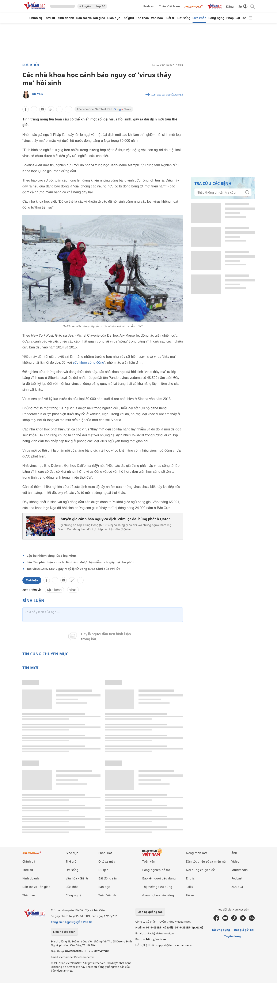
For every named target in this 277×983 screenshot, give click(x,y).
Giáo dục (113, 17)
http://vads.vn (156, 939)
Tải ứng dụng (221, 930)
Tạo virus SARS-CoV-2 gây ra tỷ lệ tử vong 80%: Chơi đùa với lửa (73, 569)
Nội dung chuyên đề (200, 870)
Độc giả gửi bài (244, 930)
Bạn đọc (104, 887)
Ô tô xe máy (106, 861)
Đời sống (183, 17)
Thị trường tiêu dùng (157, 887)
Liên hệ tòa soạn (64, 932)
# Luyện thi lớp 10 (92, 6)
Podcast (149, 6)
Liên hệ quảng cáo (150, 912)
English (191, 878)
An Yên (37, 94)
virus (72, 590)
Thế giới (128, 17)
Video (235, 861)
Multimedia (239, 870)
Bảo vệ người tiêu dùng (159, 878)
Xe (244, 17)
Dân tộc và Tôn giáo (90, 17)
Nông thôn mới (197, 853)
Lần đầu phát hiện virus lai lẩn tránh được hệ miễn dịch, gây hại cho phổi (80, 562)
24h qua (237, 887)
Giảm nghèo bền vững (158, 895)
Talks (189, 887)
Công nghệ (216, 17)
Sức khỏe (199, 17)
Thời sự (49, 17)
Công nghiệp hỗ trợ (156, 870)
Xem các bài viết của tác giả (167, 94)
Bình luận (32, 580)
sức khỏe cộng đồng (88, 362)
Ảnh (234, 853)
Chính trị (35, 17)
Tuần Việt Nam (169, 6)
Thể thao (142, 17)
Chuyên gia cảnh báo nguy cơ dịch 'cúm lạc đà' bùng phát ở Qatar (114, 519)
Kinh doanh (65, 17)
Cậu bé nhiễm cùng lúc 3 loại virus (51, 556)
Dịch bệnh (54, 590)
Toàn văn (148, 861)
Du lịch (103, 870)
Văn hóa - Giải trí (163, 17)
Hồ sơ (190, 895)
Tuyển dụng (232, 936)
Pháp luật (233, 17)
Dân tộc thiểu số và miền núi (206, 861)
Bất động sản (107, 878)
